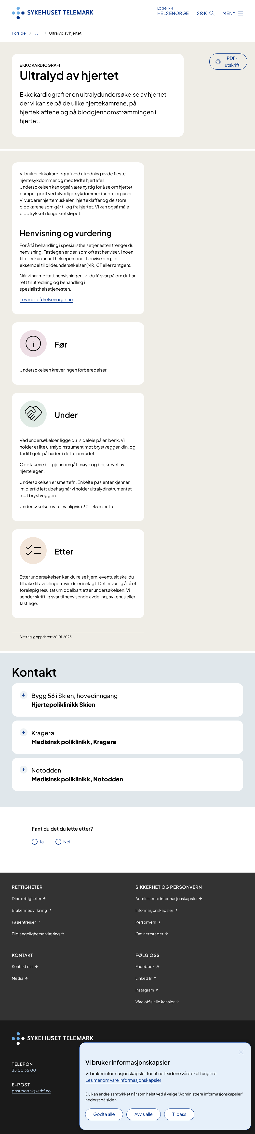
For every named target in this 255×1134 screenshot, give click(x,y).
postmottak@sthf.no (31, 1090)
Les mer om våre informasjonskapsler (123, 1080)
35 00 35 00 (24, 1070)
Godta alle (104, 1114)
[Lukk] (241, 1052)
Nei (66, 841)
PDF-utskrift (232, 61)
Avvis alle (143, 1114)
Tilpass (179, 1114)
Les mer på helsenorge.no (46, 299)
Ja (42, 841)
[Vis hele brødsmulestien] (37, 33)
